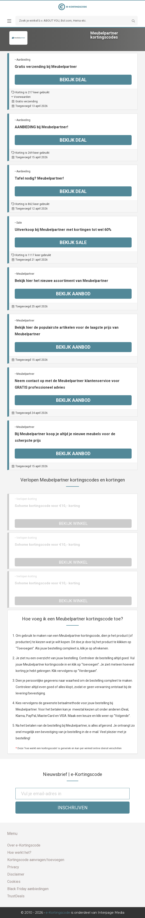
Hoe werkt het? (19, 852)
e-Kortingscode (58, 913)
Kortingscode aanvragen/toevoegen (35, 860)
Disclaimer (15, 874)
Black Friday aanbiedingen (28, 889)
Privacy (13, 867)
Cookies (13, 881)
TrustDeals (16, 896)
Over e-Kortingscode (23, 845)
